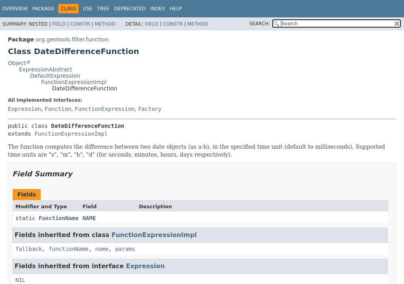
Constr (80, 24)
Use (87, 8)
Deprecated (130, 8)
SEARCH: (259, 23)
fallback (28, 249)
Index (157, 8)
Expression (24, 109)
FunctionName (59, 218)
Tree (103, 8)
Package (43, 8)
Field (58, 24)
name (101, 249)
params (125, 249)
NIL (20, 280)
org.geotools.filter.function (72, 39)
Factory (149, 109)
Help (176, 8)
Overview (15, 8)
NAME (89, 218)
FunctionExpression (105, 109)
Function (58, 109)
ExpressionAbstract (45, 69)
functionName (68, 249)
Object (17, 63)
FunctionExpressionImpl (74, 82)
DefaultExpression (55, 76)
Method (105, 24)
